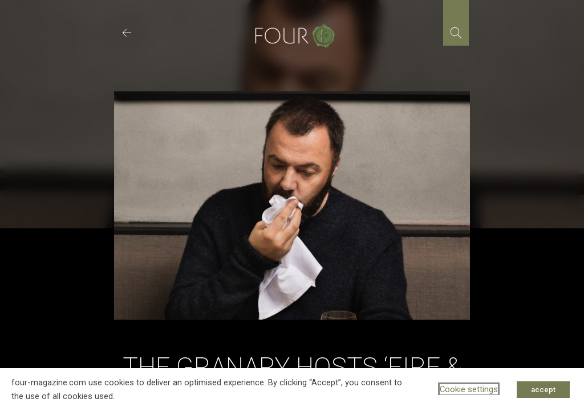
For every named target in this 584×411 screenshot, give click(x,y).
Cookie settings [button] (469, 389)
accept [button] (543, 389)
